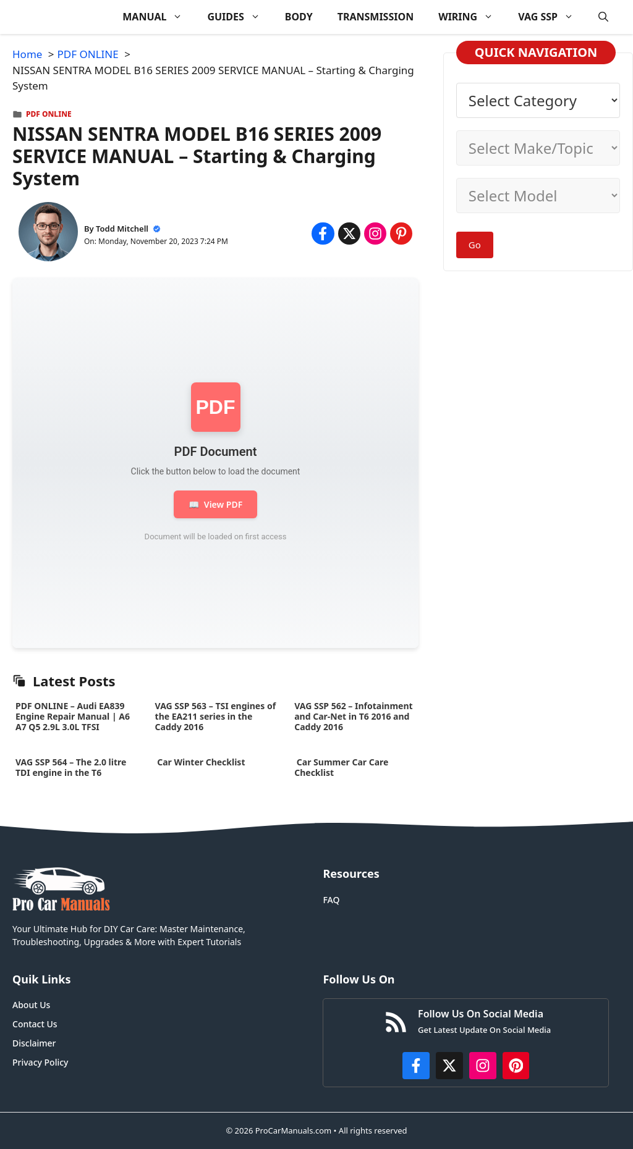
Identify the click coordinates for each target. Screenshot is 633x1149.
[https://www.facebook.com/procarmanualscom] (416, 1065)
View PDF (215, 504)
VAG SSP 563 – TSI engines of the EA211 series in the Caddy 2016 (215, 716)
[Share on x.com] (349, 233)
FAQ (331, 900)
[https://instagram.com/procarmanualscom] (482, 1065)
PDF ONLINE (49, 114)
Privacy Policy (40, 1062)
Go (475, 244)
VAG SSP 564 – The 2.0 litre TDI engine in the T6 (70, 767)
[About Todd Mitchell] (48, 234)
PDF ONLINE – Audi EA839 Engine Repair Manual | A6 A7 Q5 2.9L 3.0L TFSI (72, 716)
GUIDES (239, 17)
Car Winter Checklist (200, 762)
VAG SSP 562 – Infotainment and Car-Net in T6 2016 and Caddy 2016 (353, 716)
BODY (299, 16)
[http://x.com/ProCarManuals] (449, 1065)
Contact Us (34, 1024)
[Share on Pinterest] (401, 233)
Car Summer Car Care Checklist (341, 767)
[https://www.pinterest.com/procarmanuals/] (516, 1065)
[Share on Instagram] (375, 233)
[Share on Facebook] (323, 233)
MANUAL (158, 17)
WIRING (472, 17)
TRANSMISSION (376, 16)
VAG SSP (552, 17)
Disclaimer (34, 1043)
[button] (603, 17)
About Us (31, 1005)
